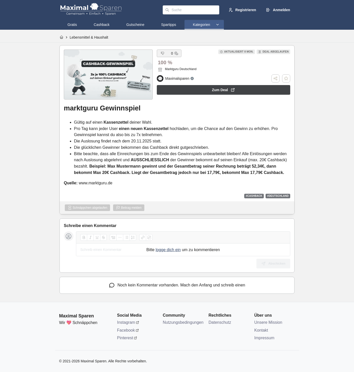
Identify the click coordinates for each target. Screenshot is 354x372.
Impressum (264, 338)
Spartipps (168, 24)
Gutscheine (135, 24)
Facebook (126, 330)
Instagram (126, 322)
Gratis (72, 24)
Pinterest (125, 338)
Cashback (102, 24)
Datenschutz (220, 322)
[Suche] (191, 9)
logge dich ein (168, 250)
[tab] (72, 24)
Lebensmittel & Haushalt (89, 37)
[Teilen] (275, 78)
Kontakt (261, 330)
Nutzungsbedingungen (183, 322)
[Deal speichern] (286, 78)
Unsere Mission (268, 322)
